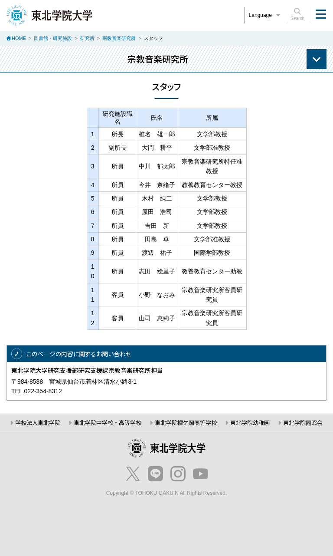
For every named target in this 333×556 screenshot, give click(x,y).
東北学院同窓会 (303, 422)
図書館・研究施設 (53, 38)
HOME (19, 38)
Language (265, 15)
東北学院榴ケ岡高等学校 (186, 422)
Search (297, 14)
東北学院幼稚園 (250, 422)
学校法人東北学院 (37, 422)
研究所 (87, 38)
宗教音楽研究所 (119, 38)
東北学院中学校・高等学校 (107, 422)
